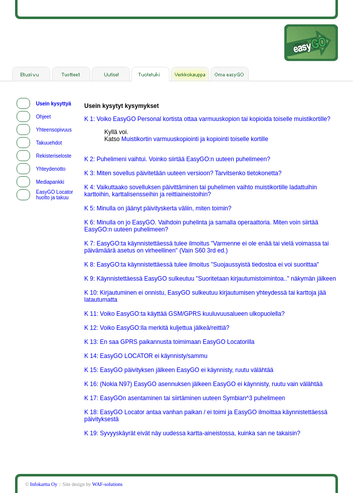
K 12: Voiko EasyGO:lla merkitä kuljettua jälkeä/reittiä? (156, 327)
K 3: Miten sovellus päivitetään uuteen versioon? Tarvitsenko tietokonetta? (182, 173)
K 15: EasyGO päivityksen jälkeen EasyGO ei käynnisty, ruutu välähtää (178, 370)
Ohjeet (43, 116)
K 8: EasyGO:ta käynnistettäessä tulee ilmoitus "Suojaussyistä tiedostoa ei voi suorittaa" (201, 264)
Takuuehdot (49, 143)
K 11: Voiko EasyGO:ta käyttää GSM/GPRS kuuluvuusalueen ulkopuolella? (184, 313)
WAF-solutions (107, 484)
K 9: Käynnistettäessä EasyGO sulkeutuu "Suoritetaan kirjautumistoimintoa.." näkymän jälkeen (210, 278)
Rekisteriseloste (54, 156)
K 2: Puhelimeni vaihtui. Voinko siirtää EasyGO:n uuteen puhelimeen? (177, 159)
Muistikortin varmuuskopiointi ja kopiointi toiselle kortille (194, 139)
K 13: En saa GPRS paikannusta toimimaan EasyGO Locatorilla (169, 341)
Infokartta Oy (43, 484)
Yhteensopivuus (54, 130)
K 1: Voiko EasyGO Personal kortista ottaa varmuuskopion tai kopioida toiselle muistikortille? (207, 118)
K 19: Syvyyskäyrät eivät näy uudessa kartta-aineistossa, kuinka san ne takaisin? (192, 433)
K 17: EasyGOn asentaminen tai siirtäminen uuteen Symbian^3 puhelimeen (184, 398)
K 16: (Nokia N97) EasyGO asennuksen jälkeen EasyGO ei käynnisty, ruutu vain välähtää (203, 384)
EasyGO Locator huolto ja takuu (54, 194)
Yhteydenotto (51, 169)
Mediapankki (50, 182)
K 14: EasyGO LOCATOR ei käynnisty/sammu (146, 355)
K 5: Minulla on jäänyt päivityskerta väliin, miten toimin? (157, 208)
